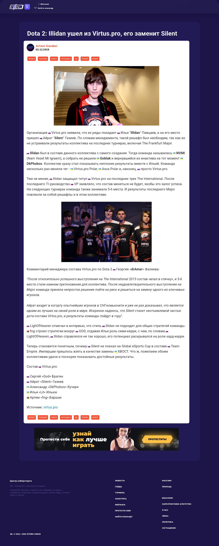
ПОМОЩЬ (167, 487)
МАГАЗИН (167, 480)
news (54, 58)
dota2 (31, 58)
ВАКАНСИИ (167, 498)
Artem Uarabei (46, 47)
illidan (85, 58)
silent (95, 58)
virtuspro (66, 58)
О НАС (165, 510)
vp (76, 58)
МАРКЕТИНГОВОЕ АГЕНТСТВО (176, 504)
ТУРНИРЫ (120, 493)
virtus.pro (51, 407)
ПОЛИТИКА (167, 522)
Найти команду (43, 8)
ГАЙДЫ (118, 487)
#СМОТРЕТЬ (121, 499)
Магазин (44, 4)
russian (43, 58)
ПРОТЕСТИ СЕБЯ (123, 510)
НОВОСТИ (120, 480)
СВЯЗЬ (165, 516)
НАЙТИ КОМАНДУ (124, 517)
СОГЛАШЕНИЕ (169, 528)
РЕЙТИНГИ (120, 505)
